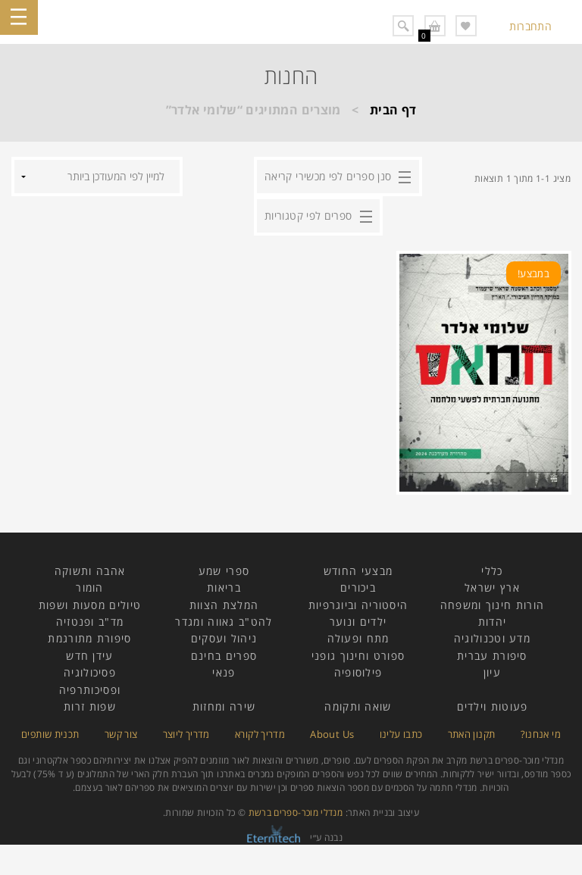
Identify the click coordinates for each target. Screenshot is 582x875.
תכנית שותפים (50, 734)
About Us (332, 734)
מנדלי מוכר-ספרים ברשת (296, 812)
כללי (491, 571)
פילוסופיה (358, 672)
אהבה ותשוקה (90, 571)
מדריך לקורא (260, 734)
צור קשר (121, 734)
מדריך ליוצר (186, 734)
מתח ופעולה (358, 638)
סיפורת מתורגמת (89, 638)
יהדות (492, 621)
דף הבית (393, 110)
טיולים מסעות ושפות (90, 605)
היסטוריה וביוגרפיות (358, 605)
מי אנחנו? (541, 734)
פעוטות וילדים (492, 706)
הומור (90, 587)
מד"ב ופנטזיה (90, 621)
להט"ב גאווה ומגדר (223, 621)
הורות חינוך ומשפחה (492, 605)
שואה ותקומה (357, 706)
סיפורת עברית (492, 655)
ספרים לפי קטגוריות (308, 215)
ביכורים (358, 587)
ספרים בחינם (224, 655)
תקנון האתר (472, 734)
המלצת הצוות (223, 605)
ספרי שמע (224, 571)
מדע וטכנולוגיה (492, 638)
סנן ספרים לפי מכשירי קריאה (327, 176)
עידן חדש (89, 655)
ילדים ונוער (358, 621)
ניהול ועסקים (224, 638)
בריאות (224, 587)
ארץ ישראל (492, 587)
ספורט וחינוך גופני (358, 655)
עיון (492, 672)
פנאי (223, 672)
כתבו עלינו (401, 734)
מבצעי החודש (358, 571)
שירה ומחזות (223, 706)
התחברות (530, 26)
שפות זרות (90, 706)
